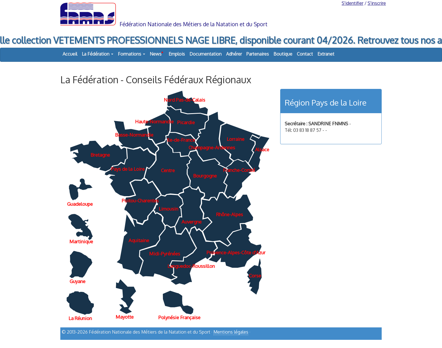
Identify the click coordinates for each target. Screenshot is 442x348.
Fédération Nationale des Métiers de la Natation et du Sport (194, 24)
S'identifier (352, 3)
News (156, 52)
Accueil (70, 54)
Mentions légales (230, 332)
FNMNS (221, 13)
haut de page (367, 341)
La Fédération (97, 54)
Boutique (282, 54)
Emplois (177, 54)
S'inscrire (377, 3)
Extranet (325, 54)
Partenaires (257, 54)
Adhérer (234, 54)
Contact (305, 54)
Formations (131, 54)
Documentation (205, 54)
